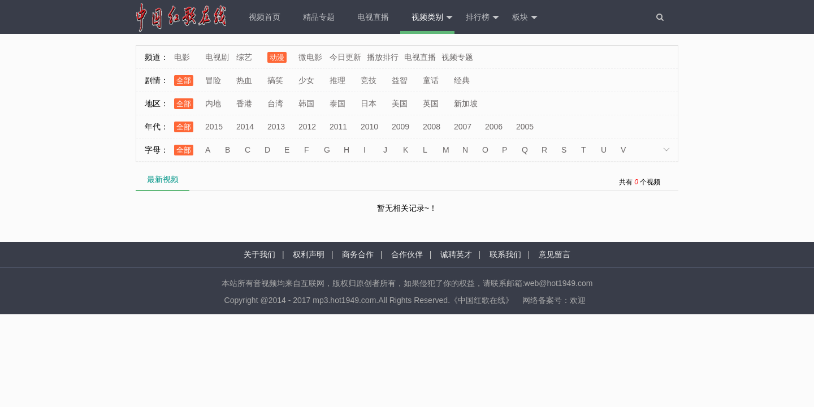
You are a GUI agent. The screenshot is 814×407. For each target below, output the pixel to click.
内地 (213, 103)
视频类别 (432, 17)
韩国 (306, 103)
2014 (245, 126)
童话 (431, 80)
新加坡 (466, 103)
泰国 (337, 103)
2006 (494, 126)
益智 (400, 80)
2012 (307, 126)
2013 (276, 126)
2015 (214, 126)
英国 (431, 103)
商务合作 (358, 254)
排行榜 (482, 17)
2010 (369, 126)
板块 (525, 17)
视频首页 (264, 16)
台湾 (275, 103)
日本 (368, 103)
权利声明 (308, 254)
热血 (244, 80)
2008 (431, 126)
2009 (400, 126)
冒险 (213, 80)
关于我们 (259, 254)
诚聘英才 (456, 254)
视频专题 (457, 57)
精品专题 (319, 16)
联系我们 (505, 254)
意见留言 (554, 254)
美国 (400, 103)
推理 (337, 80)
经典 (462, 80)
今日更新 (345, 57)
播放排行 (383, 57)
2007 (462, 126)
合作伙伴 (407, 254)
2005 (525, 126)
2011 (338, 126)
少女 (306, 80)
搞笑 (275, 80)
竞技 (368, 80)
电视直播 (373, 16)
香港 (244, 103)
